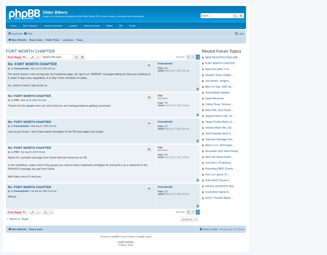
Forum (13, 26)
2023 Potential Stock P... (218, 133)
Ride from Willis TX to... (218, 69)
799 (166, 103)
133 (166, 68)
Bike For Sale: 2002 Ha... (219, 86)
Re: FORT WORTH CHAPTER (32, 64)
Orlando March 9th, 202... (219, 127)
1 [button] (193, 57)
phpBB (115, 237)
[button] (188, 57)
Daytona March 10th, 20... (219, 116)
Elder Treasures (30, 26)
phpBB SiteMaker (126, 242)
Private (132, 26)
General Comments (53, 26)
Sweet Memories (214, 98)
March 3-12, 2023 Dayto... (219, 145)
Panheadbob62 (165, 63)
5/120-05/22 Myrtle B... (217, 192)
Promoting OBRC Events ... (220, 168)
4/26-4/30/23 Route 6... (218, 180)
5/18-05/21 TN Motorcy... (219, 162)
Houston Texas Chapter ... (219, 75)
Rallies (109, 26)
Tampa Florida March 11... (219, 121)
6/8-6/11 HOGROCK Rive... (220, 186)
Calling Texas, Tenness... (219, 104)
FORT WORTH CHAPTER (30, 51)
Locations (73, 26)
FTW (160, 96)
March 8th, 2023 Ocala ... (219, 110)
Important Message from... (219, 139)
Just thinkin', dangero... (218, 80)
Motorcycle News (92, 26)
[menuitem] (28, 33)
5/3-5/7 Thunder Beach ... (219, 197)
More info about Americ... (219, 157)
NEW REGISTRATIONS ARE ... (222, 57)
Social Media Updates (217, 92)
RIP (121, 26)
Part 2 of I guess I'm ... (217, 174)
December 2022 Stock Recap (221, 151)
